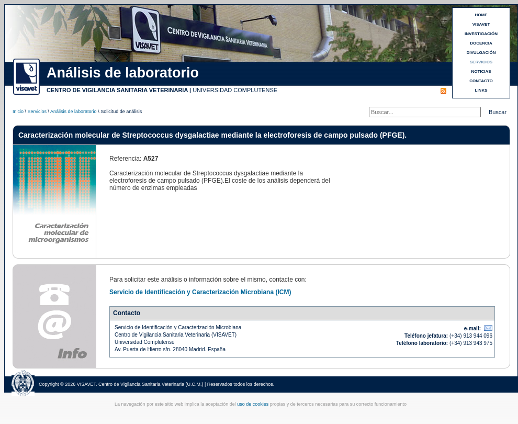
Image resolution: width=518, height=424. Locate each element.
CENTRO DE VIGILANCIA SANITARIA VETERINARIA (117, 90)
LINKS (481, 90)
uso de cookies (252, 404)
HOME (481, 15)
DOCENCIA (481, 43)
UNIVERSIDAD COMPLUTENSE (235, 90)
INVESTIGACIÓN (481, 33)
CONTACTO (481, 81)
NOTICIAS (481, 71)
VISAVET (481, 24)
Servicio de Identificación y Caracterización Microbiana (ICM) (200, 292)
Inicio (18, 111)
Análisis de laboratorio (73, 111)
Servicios (37, 111)
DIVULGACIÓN (481, 52)
